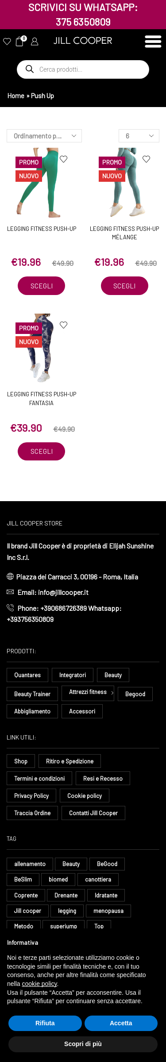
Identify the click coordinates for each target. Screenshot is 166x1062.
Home (15, 96)
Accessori (82, 711)
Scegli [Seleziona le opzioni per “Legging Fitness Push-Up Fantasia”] (42, 451)
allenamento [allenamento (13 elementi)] (30, 863)
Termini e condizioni (39, 778)
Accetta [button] (121, 1023)
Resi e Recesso (103, 778)
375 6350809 (83, 21)
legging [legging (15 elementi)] (67, 910)
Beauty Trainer (32, 694)
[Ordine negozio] (44, 135)
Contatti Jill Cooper (93, 813)
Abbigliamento (32, 711)
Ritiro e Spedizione (69, 761)
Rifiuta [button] (45, 1023)
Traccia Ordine (32, 813)
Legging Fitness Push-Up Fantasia (41, 398)
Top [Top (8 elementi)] (99, 926)
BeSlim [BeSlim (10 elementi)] (23, 879)
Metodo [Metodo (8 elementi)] (23, 926)
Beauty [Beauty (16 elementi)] (71, 863)
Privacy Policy (31, 795)
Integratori (72, 675)
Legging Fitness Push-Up (41, 228)
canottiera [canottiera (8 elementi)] (98, 879)
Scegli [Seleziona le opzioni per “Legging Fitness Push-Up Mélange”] (124, 286)
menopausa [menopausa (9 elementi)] (108, 910)
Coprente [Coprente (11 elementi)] (26, 895)
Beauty (113, 675)
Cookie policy (84, 795)
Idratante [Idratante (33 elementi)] (106, 895)
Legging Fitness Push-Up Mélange (124, 233)
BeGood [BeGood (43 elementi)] (107, 863)
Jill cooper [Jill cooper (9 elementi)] (27, 910)
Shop (20, 761)
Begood (135, 694)
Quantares (27, 675)
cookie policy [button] (39, 983)
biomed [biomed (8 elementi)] (58, 879)
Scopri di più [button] (83, 1043)
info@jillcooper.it (63, 592)
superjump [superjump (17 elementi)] (63, 926)
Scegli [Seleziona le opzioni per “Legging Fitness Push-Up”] (42, 286)
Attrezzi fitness (88, 691)
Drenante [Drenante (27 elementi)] (65, 895)
